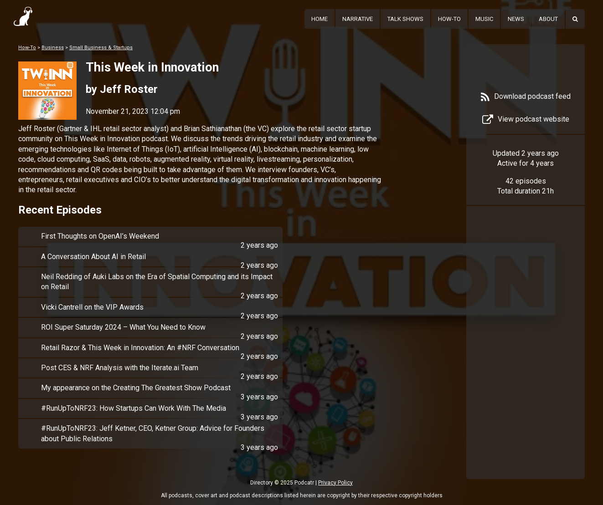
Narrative (357, 18)
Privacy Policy (335, 482)
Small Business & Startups (101, 48)
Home (319, 18)
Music (484, 18)
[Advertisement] (525, 356)
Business (52, 48)
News (516, 18)
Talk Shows (405, 18)
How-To (449, 18)
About (548, 18)
